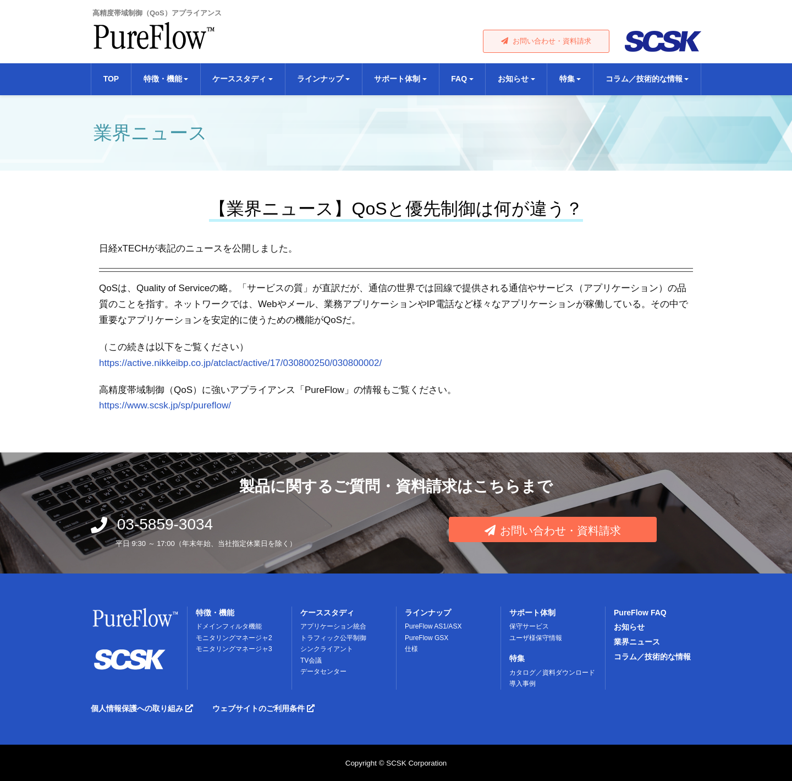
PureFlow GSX (426, 638)
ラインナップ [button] (320, 78)
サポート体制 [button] (397, 78)
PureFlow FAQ (640, 612)
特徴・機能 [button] (163, 78)
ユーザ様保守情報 (535, 638)
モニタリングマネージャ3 (234, 649)
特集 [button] (567, 78)
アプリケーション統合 (333, 626)
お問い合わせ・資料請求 (546, 41)
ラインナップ (428, 612)
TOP (111, 78)
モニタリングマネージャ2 (234, 638)
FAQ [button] (459, 78)
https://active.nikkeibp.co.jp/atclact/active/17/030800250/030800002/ (240, 363)
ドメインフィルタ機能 (229, 626)
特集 (517, 658)
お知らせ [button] (513, 78)
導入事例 (522, 683)
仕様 (411, 649)
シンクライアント (326, 649)
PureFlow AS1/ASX (433, 626)
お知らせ (629, 626)
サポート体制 (532, 612)
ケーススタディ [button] (239, 78)
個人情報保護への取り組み (142, 708)
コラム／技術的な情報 (652, 656)
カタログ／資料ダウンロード (552, 672)
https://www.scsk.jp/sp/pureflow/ (165, 405)
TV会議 (311, 660)
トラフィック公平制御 (333, 638)
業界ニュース (637, 641)
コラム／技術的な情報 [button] (644, 78)
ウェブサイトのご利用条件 (263, 708)
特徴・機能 (215, 612)
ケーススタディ (327, 612)
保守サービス (529, 626)
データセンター (323, 671)
